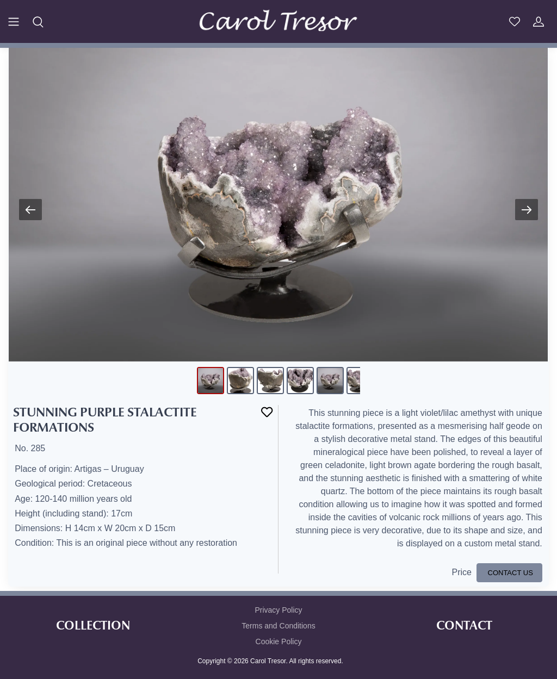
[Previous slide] (30, 209)
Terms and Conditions (278, 625)
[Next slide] (526, 209)
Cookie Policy (279, 641)
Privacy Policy (278, 610)
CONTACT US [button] (509, 573)
